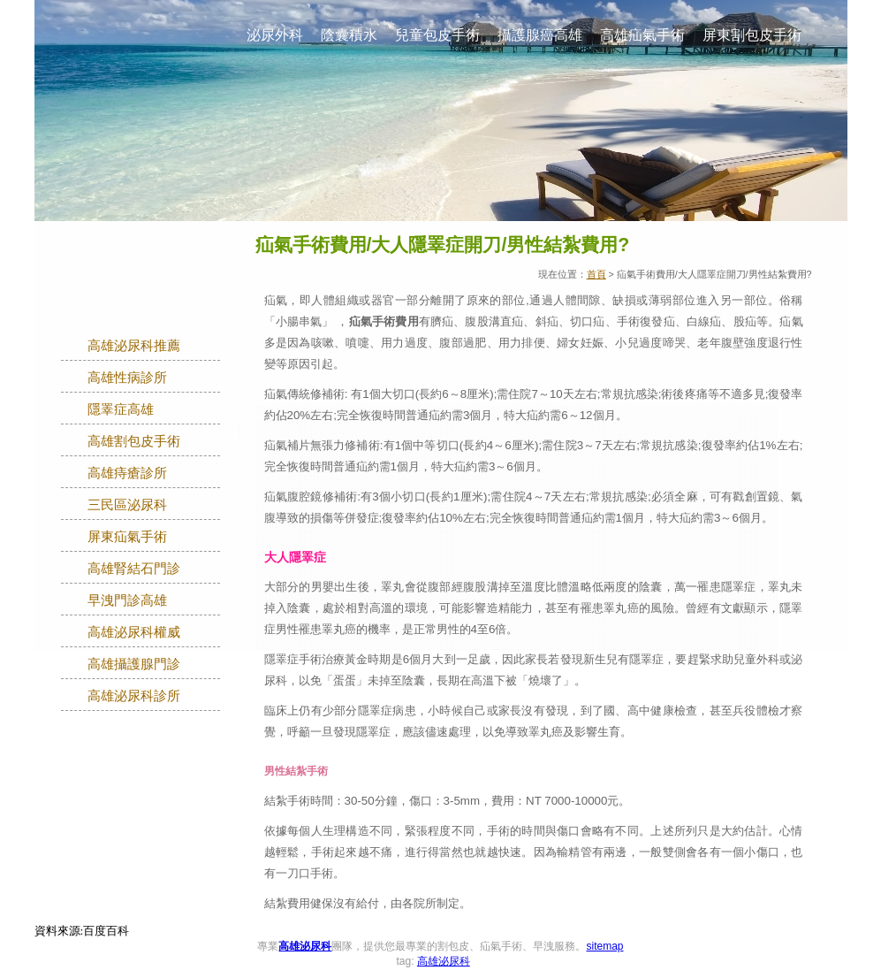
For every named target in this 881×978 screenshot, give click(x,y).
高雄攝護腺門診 (133, 664)
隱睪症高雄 (120, 409)
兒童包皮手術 (437, 34)
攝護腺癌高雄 (539, 34)
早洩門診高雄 (127, 600)
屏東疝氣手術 (127, 537)
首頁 (596, 274)
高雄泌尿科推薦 (133, 346)
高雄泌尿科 (304, 946)
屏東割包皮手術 (752, 34)
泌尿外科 (275, 34)
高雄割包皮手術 (133, 441)
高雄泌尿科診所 (133, 696)
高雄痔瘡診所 (127, 473)
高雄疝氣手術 (642, 34)
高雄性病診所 (127, 378)
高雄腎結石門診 (133, 569)
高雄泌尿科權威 (133, 632)
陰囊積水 (349, 34)
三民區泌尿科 (127, 505)
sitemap (604, 946)
